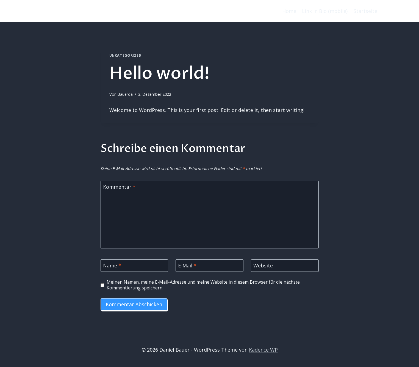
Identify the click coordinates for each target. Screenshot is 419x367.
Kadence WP (263, 349)
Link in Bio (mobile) (325, 11)
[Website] (285, 265)
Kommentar (119, 187)
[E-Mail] (209, 265)
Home (289, 11)
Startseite (365, 11)
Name (112, 266)
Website (263, 266)
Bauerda (125, 94)
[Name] (134, 265)
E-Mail (187, 266)
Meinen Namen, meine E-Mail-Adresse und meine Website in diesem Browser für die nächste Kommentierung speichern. (203, 285)
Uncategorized (125, 55)
